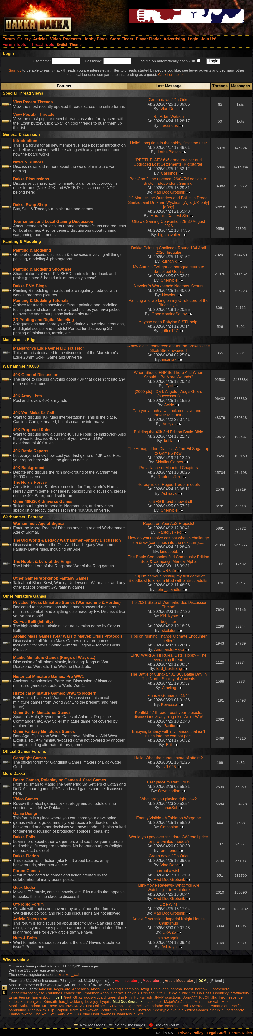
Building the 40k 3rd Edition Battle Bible (168, 432)
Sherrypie (169, 280)
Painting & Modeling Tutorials (41, 301)
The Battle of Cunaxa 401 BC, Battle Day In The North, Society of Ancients (168, 676)
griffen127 (169, 331)
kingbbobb (169, 551)
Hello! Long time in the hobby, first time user (168, 143)
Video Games (25, 799)
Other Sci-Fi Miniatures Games (42, 712)
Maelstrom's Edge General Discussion (49, 348)
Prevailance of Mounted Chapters (168, 468)
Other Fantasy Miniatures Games (44, 731)
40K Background (28, 468)
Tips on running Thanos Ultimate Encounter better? (168, 638)
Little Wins (168, 904)
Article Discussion (30, 919)
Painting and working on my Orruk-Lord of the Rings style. (169, 303)
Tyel (169, 386)
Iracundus (169, 125)
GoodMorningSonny (169, 314)
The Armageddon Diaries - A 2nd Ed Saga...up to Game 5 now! (168, 451)
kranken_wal (68, 974)
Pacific (169, 726)
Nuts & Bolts (25, 938)
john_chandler (169, 589)
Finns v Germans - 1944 (168, 695)
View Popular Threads (33, 114)
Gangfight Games (29, 758)
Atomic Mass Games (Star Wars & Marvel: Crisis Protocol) (67, 636)
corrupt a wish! (168, 871)
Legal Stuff (216, 1033)
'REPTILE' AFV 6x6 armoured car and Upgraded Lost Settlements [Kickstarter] (169, 162)
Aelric (169, 405)
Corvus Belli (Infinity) (33, 622)
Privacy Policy (190, 1033)
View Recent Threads (33, 102)
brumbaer (169, 850)
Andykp (169, 424)
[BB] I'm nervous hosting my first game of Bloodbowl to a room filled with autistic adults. (168, 578)
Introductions (25, 141)
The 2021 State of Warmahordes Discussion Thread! (168, 604)
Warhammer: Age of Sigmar (39, 523)
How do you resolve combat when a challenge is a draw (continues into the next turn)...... (168, 540)
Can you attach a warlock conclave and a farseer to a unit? (168, 413)
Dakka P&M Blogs (30, 286)
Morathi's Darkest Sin (169, 216)
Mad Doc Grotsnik (169, 192)
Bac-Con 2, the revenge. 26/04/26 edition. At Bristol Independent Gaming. (169, 181)
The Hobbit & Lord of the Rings (42, 561)
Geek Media (24, 887)
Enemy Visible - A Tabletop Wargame (168, 818)
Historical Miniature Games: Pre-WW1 (48, 676)
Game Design (25, 813)
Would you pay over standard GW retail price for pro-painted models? (168, 839)
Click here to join (172, 74)
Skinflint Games (169, 462)
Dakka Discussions (31, 179)
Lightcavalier (169, 235)
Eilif (169, 745)
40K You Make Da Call (33, 413)
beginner (168, 622)
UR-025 (169, 570)
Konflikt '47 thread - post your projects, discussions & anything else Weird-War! (168, 714)
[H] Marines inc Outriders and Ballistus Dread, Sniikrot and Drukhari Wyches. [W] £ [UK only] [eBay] (168, 202)
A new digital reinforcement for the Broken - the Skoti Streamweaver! (168, 348)
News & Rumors (28, 162)
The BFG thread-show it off (168, 501)
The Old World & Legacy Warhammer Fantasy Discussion (67, 540)
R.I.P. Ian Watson (168, 117)
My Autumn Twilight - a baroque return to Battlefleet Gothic (168, 269)
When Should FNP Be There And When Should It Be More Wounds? (168, 374)
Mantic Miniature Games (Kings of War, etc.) (54, 657)
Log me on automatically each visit (166, 61)
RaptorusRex (169, 477)
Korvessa (169, 704)
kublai (169, 441)
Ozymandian (169, 791)
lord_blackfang (169, 669)
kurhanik (169, 261)
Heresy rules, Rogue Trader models (168, 485)
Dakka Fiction (26, 856)
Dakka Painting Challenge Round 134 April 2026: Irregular (168, 250)
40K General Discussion (35, 375)
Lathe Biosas (169, 152)
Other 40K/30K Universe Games (42, 501)
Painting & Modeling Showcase (42, 269)
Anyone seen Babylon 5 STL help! (168, 322)
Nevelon (169, 295)
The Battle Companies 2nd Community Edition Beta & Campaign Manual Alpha (168, 559)
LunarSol (169, 808)
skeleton (169, 630)
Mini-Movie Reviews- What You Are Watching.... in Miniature (168, 887)
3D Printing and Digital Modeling (43, 320)
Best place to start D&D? (168, 782)
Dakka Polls (24, 837)
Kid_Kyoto (169, 616)
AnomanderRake (169, 649)
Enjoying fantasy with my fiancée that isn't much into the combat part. (168, 733)
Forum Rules (240, 1033)
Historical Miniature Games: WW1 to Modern (54, 693)
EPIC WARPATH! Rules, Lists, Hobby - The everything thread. (169, 657)
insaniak (169, 359)
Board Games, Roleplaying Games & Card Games (59, 780)
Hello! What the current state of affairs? (168, 758)
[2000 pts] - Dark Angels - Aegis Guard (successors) (168, 394)
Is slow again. (169, 938)
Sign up (15, 70)
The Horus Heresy (30, 482)
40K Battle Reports (30, 451)
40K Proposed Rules (32, 430)
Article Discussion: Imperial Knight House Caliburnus (168, 921)
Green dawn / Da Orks (168, 100)
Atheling (169, 688)
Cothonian (169, 827)
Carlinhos (169, 173)
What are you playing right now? (168, 799)
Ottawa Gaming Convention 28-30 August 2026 (168, 223)
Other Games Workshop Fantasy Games (51, 578)
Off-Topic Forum (28, 904)
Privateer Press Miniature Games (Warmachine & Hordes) (67, 602)
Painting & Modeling (32, 250)
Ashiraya (169, 493)
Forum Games (26, 871)
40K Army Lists (27, 396)
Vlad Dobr (169, 109)
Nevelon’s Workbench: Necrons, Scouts (168, 286)
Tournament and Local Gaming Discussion (53, 221)
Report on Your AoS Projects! (168, 523)
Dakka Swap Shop (30, 205)
